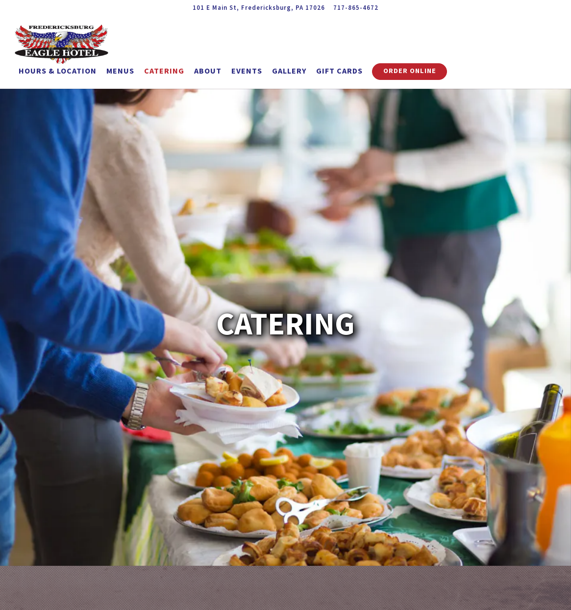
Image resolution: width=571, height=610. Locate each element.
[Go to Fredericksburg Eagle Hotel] (259, 7)
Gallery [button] (289, 71)
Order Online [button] (409, 70)
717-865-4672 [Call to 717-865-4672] (355, 7)
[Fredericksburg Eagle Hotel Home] (69, 43)
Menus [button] (120, 71)
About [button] (208, 71)
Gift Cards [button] (339, 71)
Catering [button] (164, 71)
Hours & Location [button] (58, 71)
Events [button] (246, 71)
